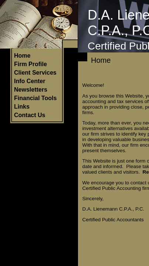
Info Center (29, 81)
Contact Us (29, 115)
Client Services (35, 72)
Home (22, 55)
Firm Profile (30, 64)
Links (22, 106)
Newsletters (30, 89)
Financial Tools (35, 98)
